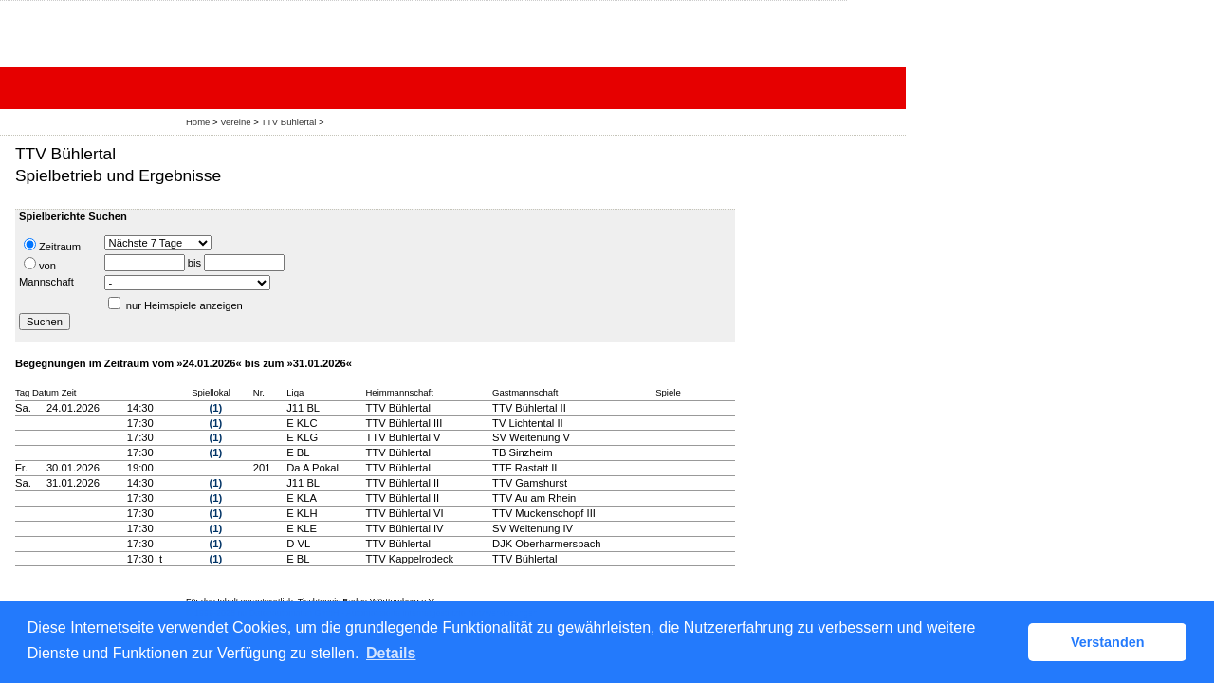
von (40, 264)
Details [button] (390, 653)
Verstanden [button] (1108, 642)
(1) (216, 408)
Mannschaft (46, 281)
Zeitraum (52, 245)
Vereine (235, 122)
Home (198, 122)
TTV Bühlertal (288, 122)
